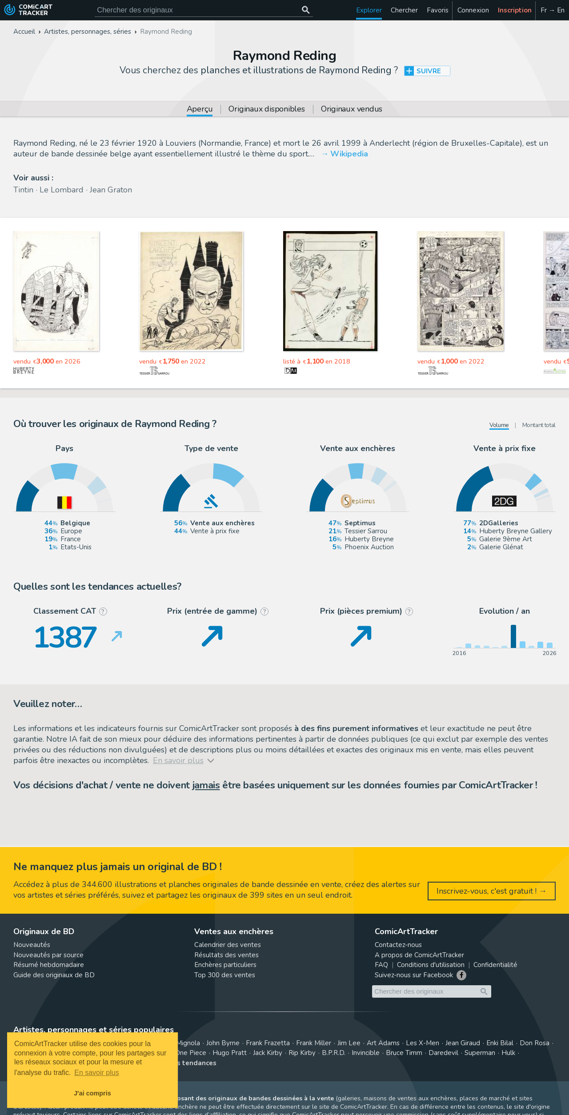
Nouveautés (31, 944)
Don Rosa (534, 1043)
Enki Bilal (499, 1043)
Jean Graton (111, 189)
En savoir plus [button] (96, 1072)
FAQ (381, 964)
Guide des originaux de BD (54, 975)
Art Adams (383, 1043)
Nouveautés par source (48, 955)
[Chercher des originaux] (305, 10)
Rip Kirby (302, 1052)
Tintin (23, 189)
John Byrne (223, 1043)
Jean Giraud (462, 1043)
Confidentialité (495, 964)
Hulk (508, 1052)
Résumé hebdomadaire (48, 964)
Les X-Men (422, 1043)
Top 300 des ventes (224, 975)
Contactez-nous (398, 944)
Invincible (366, 1052)
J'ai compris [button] (92, 1093)
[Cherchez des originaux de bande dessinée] (203, 10)
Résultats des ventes (226, 955)
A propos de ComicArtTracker (419, 955)
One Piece (190, 1052)
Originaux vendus (351, 109)
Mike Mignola (180, 1043)
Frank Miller (313, 1043)
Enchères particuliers (225, 964)
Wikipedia (349, 153)
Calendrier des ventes (227, 944)
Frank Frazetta (268, 1043)
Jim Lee (349, 1043)
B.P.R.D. (333, 1052)
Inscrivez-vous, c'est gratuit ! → (492, 891)
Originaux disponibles (266, 109)
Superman (480, 1052)
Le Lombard (62, 189)
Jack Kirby (267, 1052)
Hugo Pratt (229, 1052)
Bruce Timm (404, 1052)
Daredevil (443, 1052)
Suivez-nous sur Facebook (414, 975)
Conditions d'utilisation (431, 964)
